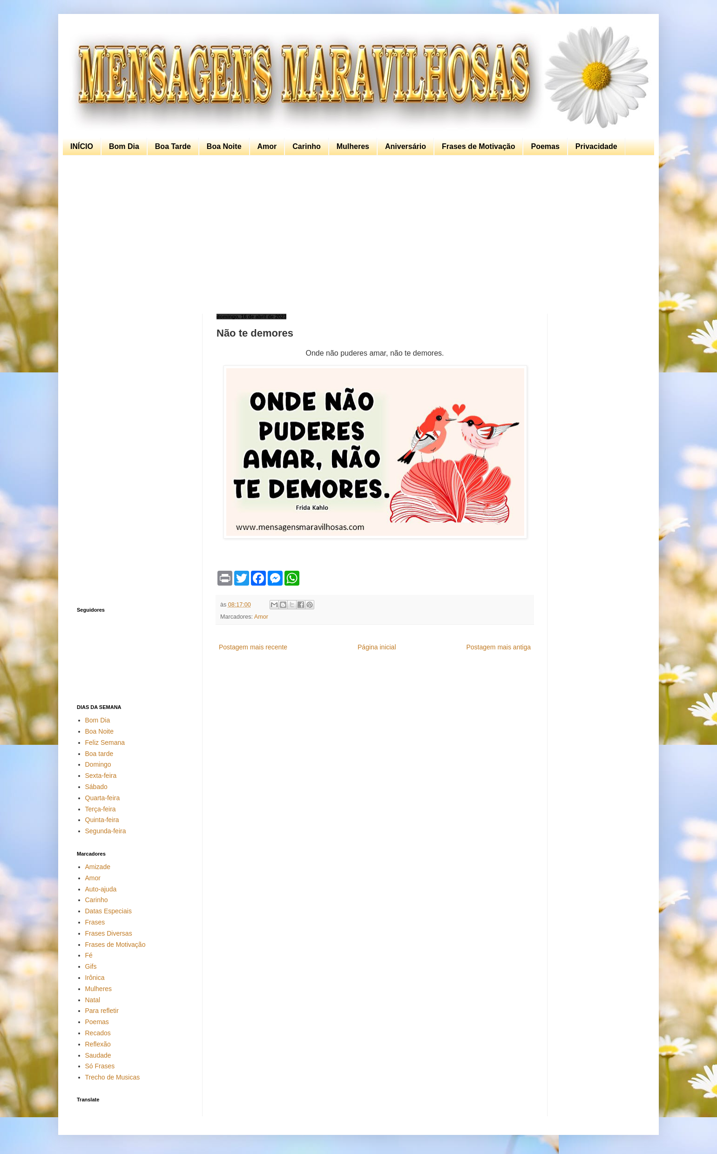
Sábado (96, 786)
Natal (93, 1000)
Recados (98, 1033)
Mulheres (353, 146)
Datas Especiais (108, 911)
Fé (89, 955)
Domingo (98, 764)
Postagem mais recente (253, 647)
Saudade (98, 1055)
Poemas (545, 146)
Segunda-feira (105, 831)
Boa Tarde (173, 146)
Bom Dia (124, 146)
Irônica (95, 977)
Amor (267, 146)
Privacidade (596, 146)
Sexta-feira (101, 775)
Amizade (97, 867)
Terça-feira (100, 809)
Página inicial (377, 647)
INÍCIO (81, 146)
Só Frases (100, 1066)
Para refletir (102, 1010)
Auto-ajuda (101, 889)
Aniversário (405, 146)
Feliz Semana (105, 742)
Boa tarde (99, 753)
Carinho (306, 146)
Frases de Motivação (478, 146)
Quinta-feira (102, 819)
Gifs (91, 966)
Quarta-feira (102, 798)
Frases (95, 922)
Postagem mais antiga (498, 647)
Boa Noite (224, 146)
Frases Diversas (108, 933)
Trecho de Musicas (112, 1077)
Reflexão (98, 1044)
